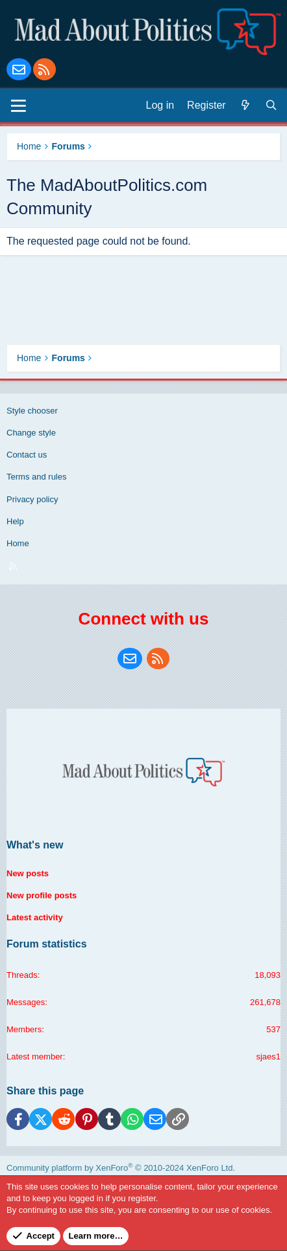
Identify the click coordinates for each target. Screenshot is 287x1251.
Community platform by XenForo (120, 1168)
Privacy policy (32, 499)
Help (15, 521)
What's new (34, 844)
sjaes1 (268, 1056)
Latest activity (34, 917)
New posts (27, 873)
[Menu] (18, 105)
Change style (31, 432)
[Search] (271, 105)
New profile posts (41, 895)
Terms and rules (36, 477)
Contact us (26, 454)
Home (17, 543)
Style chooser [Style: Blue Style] (32, 410)
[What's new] (245, 105)
